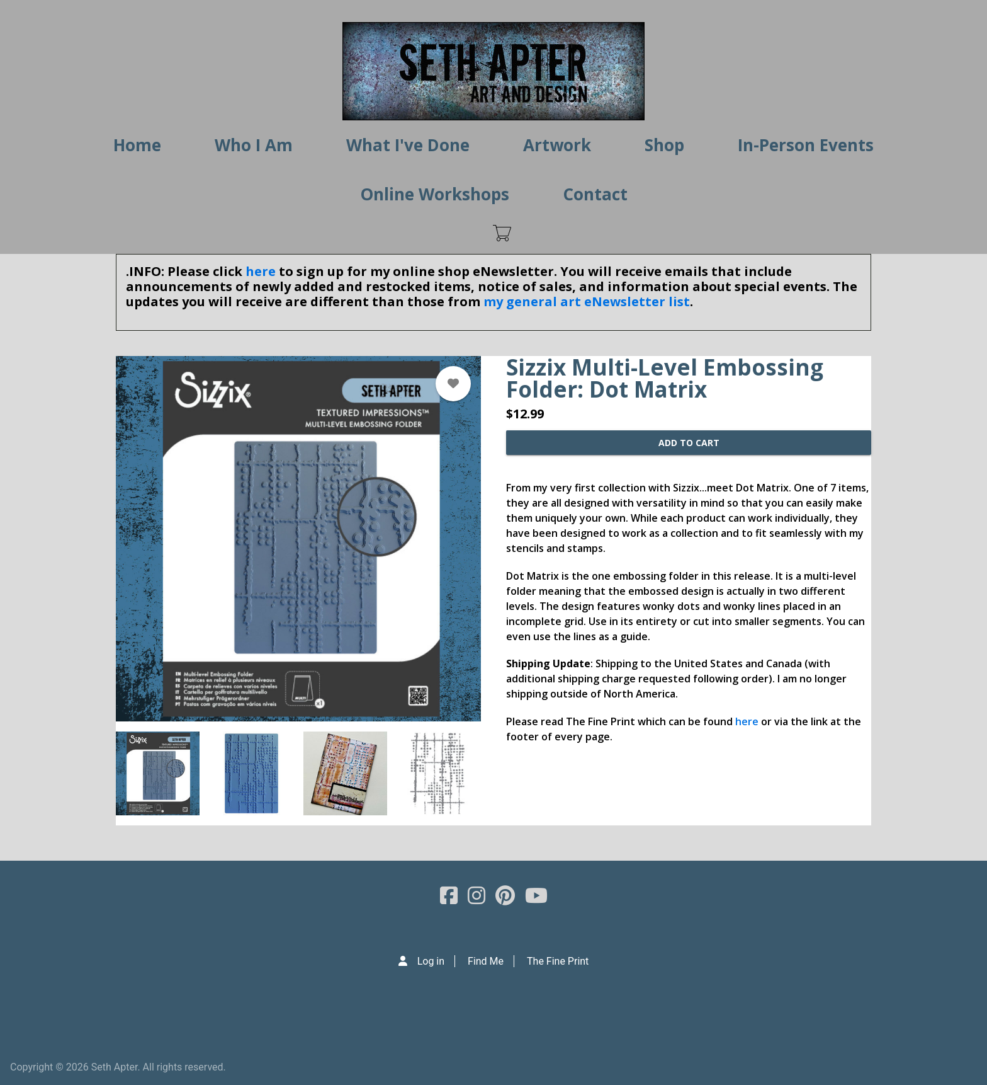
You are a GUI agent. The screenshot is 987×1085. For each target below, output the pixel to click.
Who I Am (254, 145)
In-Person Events (806, 145)
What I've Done (408, 145)
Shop (664, 145)
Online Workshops (434, 194)
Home (137, 145)
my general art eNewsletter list (586, 301)
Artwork (557, 145)
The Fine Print (558, 961)
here (260, 271)
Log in (430, 961)
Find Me (486, 961)
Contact (595, 194)
